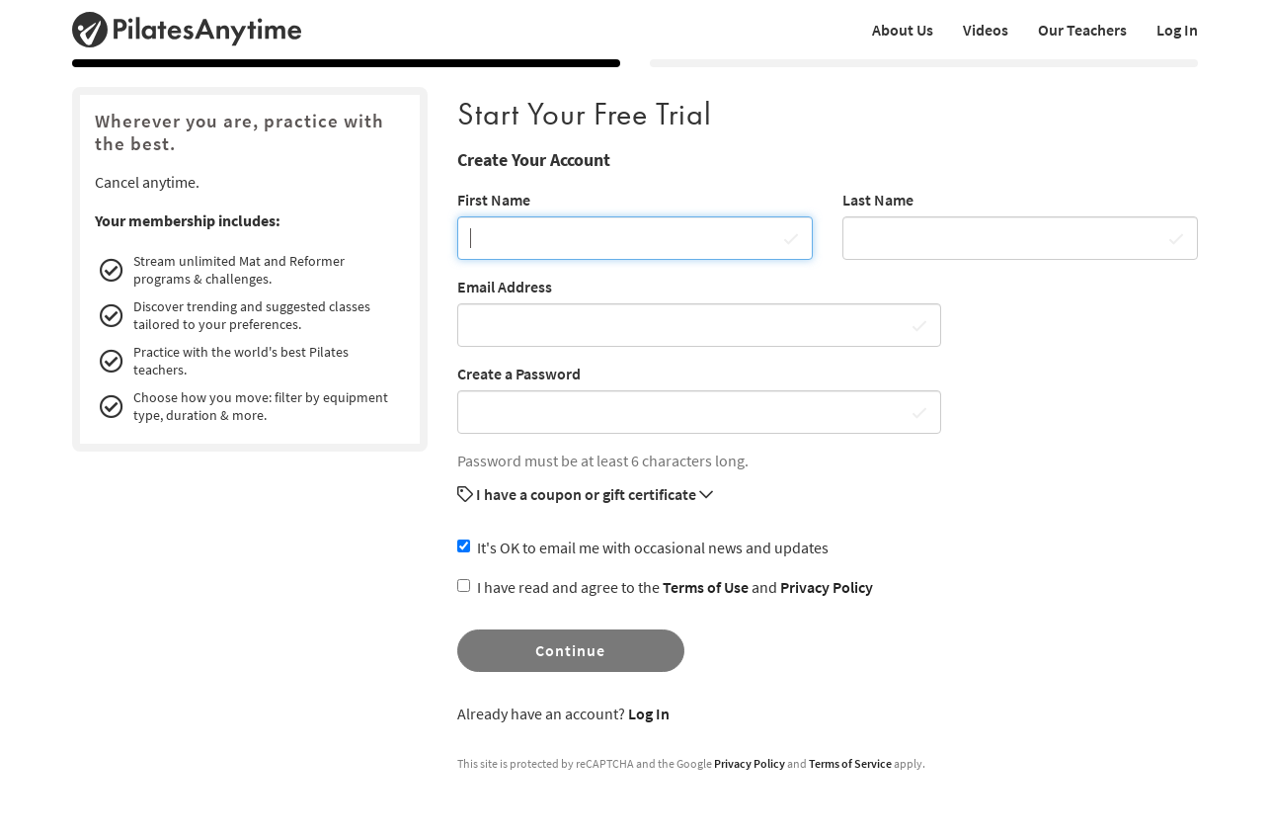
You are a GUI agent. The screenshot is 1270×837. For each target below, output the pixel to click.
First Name (493, 199)
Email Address (504, 286)
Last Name (877, 199)
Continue (570, 650)
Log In (1177, 30)
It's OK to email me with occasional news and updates (643, 547)
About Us (902, 30)
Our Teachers (1082, 30)
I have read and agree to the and (665, 587)
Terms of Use (706, 587)
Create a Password (519, 373)
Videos (985, 30)
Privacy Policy (826, 587)
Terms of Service (850, 763)
